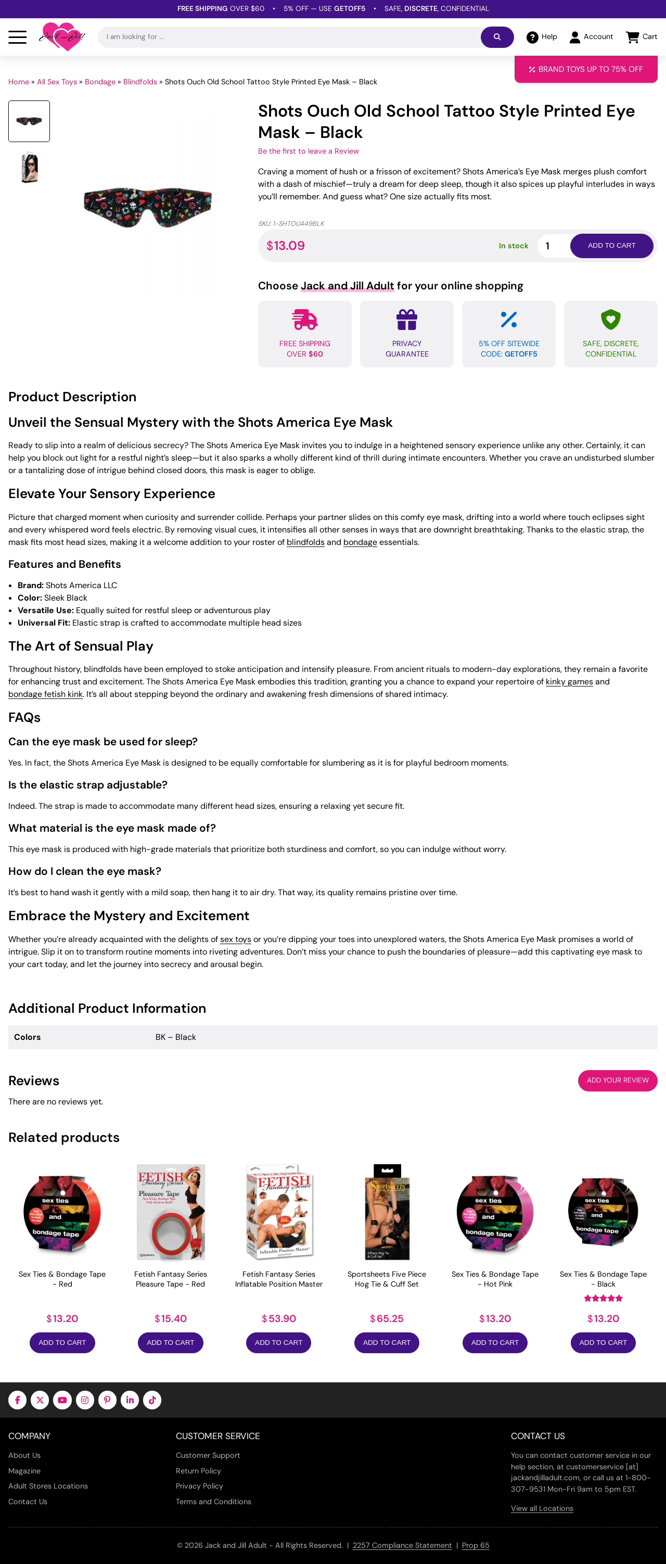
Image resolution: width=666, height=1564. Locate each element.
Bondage (100, 81)
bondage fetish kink (45, 694)
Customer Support (208, 1455)
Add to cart (611, 245)
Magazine (24, 1471)
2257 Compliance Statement (402, 1545)
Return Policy (198, 1471)
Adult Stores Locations (48, 1486)
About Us (24, 1455)
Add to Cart (62, 1342)
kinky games (569, 681)
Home (18, 81)
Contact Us (27, 1501)
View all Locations (542, 1508)
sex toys (235, 939)
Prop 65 (476, 1545)
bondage (360, 542)
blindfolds (306, 542)
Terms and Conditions (213, 1501)
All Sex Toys (57, 81)
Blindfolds (140, 81)
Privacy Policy (199, 1486)
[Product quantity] (566, 246)
